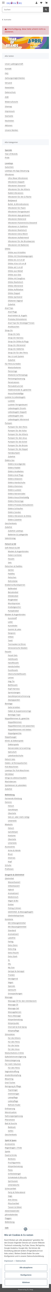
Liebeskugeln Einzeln (17, 408)
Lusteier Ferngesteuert (17, 404)
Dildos (7, 248)
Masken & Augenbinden (18, 551)
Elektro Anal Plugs (15, 475)
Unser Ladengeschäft (14, 64)
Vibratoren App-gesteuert (19, 215)
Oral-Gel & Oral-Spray (17, 1027)
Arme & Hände (14, 850)
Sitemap (8, 106)
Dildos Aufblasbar (15, 289)
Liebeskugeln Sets (15, 415)
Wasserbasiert (14, 882)
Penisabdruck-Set (15, 386)
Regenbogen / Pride (13, 1147)
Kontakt (8, 68)
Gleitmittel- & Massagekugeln (20, 912)
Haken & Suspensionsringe (19, 711)
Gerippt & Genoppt (16, 971)
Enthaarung (10, 1108)
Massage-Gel (13, 1008)
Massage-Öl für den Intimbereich (22, 1001)
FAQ (6, 73)
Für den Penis (14, 1041)
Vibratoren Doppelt (16, 182)
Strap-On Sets (14, 334)
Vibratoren (9, 174)
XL (9, 960)
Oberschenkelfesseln (17, 674)
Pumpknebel (13, 611)
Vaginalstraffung (12, 1071)
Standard (12, 930)
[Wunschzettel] (41, 2)
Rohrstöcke (12, 581)
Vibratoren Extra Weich (18, 234)
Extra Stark (12, 956)
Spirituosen (13, 1181)
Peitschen (12, 577)
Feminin (8, 802)
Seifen (10, 1131)
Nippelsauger (11, 737)
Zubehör (11, 304)
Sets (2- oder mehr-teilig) (18, 817)
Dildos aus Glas (14, 274)
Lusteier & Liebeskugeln (15, 397)
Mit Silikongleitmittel (17, 923)
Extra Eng (12, 949)
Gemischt (12, 990)
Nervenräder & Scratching (19, 748)
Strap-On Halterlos (16, 349)
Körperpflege (13, 1030)
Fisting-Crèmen (14, 908)
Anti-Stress (12, 1199)
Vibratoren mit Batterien (18, 245)
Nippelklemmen (15, 722)
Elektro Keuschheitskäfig (18, 497)
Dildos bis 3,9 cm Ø (16, 260)
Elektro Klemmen (15, 486)
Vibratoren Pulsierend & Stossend (22, 222)
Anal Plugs (12, 312)
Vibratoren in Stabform (18, 226)
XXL (9, 964)
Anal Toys (9, 308)
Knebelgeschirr (14, 607)
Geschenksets (11, 523)
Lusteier (11, 401)
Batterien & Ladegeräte (18, 534)
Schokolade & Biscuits (17, 1177)
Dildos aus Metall (15, 271)
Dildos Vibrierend (15, 286)
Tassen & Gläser (15, 1207)
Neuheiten (9, 120)
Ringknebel (13, 599)
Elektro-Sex (9, 460)
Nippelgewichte (14, 733)
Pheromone (10, 1119)
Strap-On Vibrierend (16, 345)
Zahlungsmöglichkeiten (15, 78)
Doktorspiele (13, 744)
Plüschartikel (13, 1203)
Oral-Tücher (10, 1082)
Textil (10, 640)
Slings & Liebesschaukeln (16, 778)
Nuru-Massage (14, 1016)
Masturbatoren (14, 367)
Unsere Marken (11, 130)
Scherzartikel (10, 1188)
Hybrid (11, 889)
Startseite (9, 116)
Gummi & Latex (14, 629)
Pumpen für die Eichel (17, 441)
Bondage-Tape (14, 714)
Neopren (12, 633)
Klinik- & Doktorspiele (14, 740)
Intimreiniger (13, 1093)
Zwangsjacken (14, 700)
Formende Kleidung (13, 798)
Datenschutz (10, 92)
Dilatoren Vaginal (15, 300)
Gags (10, 1196)
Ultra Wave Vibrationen (18, 178)
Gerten (11, 570)
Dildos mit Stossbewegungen (20, 256)
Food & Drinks (11, 1155)
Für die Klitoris (14, 1038)
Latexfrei (11, 938)
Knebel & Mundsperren (15, 585)
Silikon (11, 637)
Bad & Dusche (11, 1123)
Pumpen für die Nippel (18, 449)
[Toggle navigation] (3, 1)
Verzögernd (13, 978)
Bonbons (12, 1159)
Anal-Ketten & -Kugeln (17, 315)
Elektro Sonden (14, 512)
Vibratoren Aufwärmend (18, 237)
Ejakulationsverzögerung (15, 1056)
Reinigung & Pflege (13, 1086)
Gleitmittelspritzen (16, 915)
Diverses (11, 858)
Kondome (9, 919)
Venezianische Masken (17, 648)
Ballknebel (12, 588)
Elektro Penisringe (16, 501)
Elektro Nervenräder (16, 493)
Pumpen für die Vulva (17, 430)
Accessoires (10, 846)
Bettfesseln (13, 685)
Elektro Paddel (14, 467)
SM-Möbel (9, 774)
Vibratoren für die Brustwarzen (21, 241)
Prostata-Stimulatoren (17, 319)
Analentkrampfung (13, 1075)
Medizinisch (13, 897)
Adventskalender (12, 1211)
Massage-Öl (13, 1004)
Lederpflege (13, 1101)
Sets (10, 562)
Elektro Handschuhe (16, 482)
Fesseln (11, 559)
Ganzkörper (13, 809)
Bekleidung (10, 1222)
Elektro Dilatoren (15, 479)
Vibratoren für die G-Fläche (19, 196)
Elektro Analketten (16, 471)
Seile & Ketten (14, 707)
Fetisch (11, 806)
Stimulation (10, 1034)
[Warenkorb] (46, 2)
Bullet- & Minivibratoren (18, 204)
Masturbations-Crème (14, 1053)
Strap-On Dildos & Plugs (18, 341)
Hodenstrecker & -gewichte (19, 389)
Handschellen (14, 666)
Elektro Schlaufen (15, 508)
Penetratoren (13, 382)
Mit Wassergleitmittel (17, 926)
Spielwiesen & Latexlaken (16, 785)
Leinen (11, 677)
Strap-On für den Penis (18, 352)
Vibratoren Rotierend (17, 219)
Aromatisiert (13, 893)
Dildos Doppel (14, 293)
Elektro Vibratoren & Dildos (19, 516)
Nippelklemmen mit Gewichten (21, 726)
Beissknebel (13, 592)
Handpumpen (14, 453)
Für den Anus (14, 1049)
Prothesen (9, 869)
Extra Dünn (13, 945)
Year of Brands (11, 154)
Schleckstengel (14, 1173)
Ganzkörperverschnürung (19, 696)
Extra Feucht (13, 952)
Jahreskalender (11, 1214)
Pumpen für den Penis (17, 427)
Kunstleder (12, 625)
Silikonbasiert (14, 886)
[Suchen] (22, 9)
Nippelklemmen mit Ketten (19, 729)
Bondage (8, 703)
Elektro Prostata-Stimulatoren (20, 505)
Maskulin (9, 824)
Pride (7, 157)
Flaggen (8, 1218)
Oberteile (12, 813)
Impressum (10, 111)
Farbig (10, 941)
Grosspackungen (15, 993)
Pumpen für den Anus (17, 438)
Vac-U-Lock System (16, 356)
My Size (11, 967)
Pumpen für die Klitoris (18, 434)
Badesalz (12, 1127)
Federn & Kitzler (15, 555)
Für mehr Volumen (13, 1064)
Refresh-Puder (14, 1105)
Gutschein (9, 167)
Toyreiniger (13, 1090)
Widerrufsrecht (11, 101)
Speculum (12, 752)
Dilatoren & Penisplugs (18, 375)
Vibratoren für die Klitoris (19, 189)
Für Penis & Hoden (13, 363)
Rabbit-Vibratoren (15, 193)
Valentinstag (10, 538)
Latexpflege (13, 1097)
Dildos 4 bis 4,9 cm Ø (17, 263)
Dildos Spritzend (15, 297)
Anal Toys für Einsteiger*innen (21, 323)
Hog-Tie (11, 681)
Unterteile (12, 820)
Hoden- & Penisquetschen (16, 763)
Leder (10, 622)
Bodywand (12, 200)
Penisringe (12, 371)
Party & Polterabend (16, 1192)
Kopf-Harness (14, 688)
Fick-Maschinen (11, 766)
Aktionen (8, 125)
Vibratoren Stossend (16, 185)
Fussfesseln (13, 670)
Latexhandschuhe (15, 755)
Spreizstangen (14, 692)
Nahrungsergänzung (14, 1116)
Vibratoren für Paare (17, 208)
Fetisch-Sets (10, 759)
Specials (11, 986)
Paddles (11, 573)
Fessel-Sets (12, 655)
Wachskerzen (10, 781)
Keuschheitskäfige (16, 393)
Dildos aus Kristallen (17, 252)
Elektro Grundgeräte (16, 464)
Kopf (10, 861)
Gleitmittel (9, 878)
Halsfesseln (13, 659)
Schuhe (8, 865)
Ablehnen (26, 1282)
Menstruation (11, 1112)
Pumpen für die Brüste (18, 445)
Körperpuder (13, 1023)
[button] (36, 2)
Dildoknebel (13, 596)
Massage (8, 997)
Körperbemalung (15, 1019)
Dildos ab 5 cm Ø (15, 267)
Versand (8, 83)
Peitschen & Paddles (13, 566)
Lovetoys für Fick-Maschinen (17, 770)
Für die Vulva (13, 1045)
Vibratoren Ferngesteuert (19, 211)
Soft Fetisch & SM (12, 547)
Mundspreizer (14, 603)
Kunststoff (12, 618)
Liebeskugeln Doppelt (17, 412)
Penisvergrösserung (16, 378)
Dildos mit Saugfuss (16, 278)
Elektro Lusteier (14, 490)
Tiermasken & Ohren (17, 644)
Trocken (11, 975)
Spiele (7, 1151)
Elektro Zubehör (15, 519)
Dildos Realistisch (15, 282)
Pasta (10, 1170)
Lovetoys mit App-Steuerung (17, 170)
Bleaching (9, 1079)
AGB (6, 97)
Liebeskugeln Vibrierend (18, 419)
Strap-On (9, 330)
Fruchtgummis (14, 1162)
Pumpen (8, 423)
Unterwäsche (13, 1185)
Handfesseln (13, 662)
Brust (10, 854)
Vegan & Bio (13, 900)
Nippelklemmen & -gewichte (17, 718)
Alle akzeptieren (26, 1268)
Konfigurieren (26, 1275)
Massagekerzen (14, 1012)
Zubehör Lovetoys (15, 531)
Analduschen (13, 326)
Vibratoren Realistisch (17, 230)
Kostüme (12, 835)
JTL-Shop (30, 1289)
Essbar (11, 904)
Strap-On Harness (15, 338)
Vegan (10, 982)
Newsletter (9, 87)
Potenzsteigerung (12, 1060)
